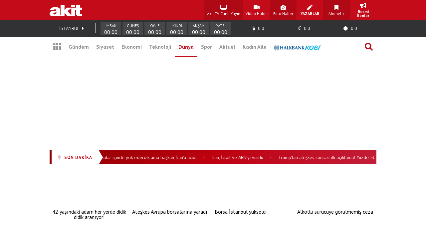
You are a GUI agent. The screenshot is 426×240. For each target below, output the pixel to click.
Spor (206, 46)
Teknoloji (160, 46)
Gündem (79, 46)
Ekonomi (131, 46)
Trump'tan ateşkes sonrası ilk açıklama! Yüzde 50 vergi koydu (341, 157)
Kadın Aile (255, 46)
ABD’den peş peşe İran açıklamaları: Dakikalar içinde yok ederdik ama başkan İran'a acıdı (110, 157)
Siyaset (105, 46)
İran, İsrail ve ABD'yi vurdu (239, 157)
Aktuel (227, 46)
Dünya (186, 46)
